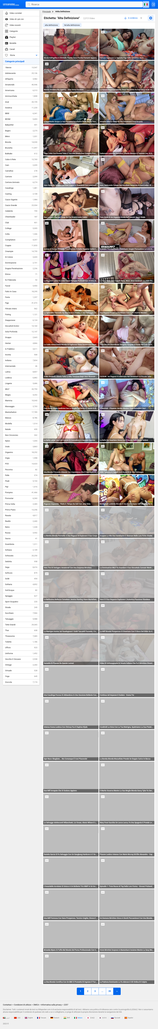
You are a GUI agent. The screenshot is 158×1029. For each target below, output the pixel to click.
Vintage (21, 665)
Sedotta (21, 561)
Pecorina (21, 469)
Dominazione (21, 263)
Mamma (21, 400)
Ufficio (21, 647)
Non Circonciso (21, 435)
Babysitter (21, 125)
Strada (21, 607)
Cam (21, 165)
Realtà (21, 521)
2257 (66, 1005)
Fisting (21, 314)
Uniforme (21, 653)
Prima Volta (21, 504)
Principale (46, 11)
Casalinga (21, 188)
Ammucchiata (21, 96)
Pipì (21, 486)
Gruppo (21, 337)
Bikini (21, 136)
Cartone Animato (21, 182)
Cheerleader (21, 216)
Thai (21, 630)
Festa (21, 297)
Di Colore (21, 257)
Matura (21, 418)
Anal (21, 102)
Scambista (21, 544)
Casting (21, 194)
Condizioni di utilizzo (22, 1005)
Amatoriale (21, 84)
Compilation (21, 239)
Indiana (21, 360)
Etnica (21, 274)
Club (21, 222)
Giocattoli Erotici (21, 326)
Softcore (21, 573)
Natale (21, 429)
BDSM (21, 119)
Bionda (21, 142)
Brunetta (21, 148)
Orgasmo (21, 452)
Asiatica (21, 107)
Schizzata (21, 555)
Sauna (21, 538)
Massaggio (21, 406)
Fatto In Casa (21, 291)
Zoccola (21, 682)
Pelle (21, 475)
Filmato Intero (21, 308)
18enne (21, 67)
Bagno (21, 130)
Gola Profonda (21, 331)
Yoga (21, 676)
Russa (21, 533)
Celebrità (21, 211)
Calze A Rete (21, 159)
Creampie (21, 251)
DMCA (36, 1005)
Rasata (21, 515)
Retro (21, 527)
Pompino (21, 492)
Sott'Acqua (21, 590)
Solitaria (21, 584)
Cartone (21, 176)
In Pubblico (21, 349)
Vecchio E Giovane (21, 659)
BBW (21, 113)
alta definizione (51, 25)
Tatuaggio (21, 619)
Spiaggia (21, 596)
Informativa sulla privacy (51, 1005)
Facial (21, 286)
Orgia (21, 458)
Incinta (21, 354)
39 (109, 991)
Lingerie (21, 383)
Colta (21, 234)
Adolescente (21, 73)
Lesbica (21, 377)
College (21, 228)
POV (21, 463)
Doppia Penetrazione (21, 268)
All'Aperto (21, 79)
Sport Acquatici (21, 601)
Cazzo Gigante (21, 199)
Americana (21, 90)
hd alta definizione (72, 25)
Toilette (21, 642)
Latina (21, 372)
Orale (21, 446)
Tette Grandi (21, 624)
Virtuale (21, 670)
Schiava (21, 550)
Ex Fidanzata (21, 280)
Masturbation (21, 412)
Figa (21, 303)
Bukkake (21, 153)
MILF (21, 389)
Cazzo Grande (21, 205)
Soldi (21, 578)
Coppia (21, 245)
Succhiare (21, 613)
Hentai (21, 343)
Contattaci (7, 1005)
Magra (21, 395)
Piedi (21, 481)
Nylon (21, 441)
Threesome (21, 636)
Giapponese (21, 320)
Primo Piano (21, 509)
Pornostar (21, 498)
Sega (21, 567)
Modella (21, 423)
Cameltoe (21, 171)
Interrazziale (21, 366)
